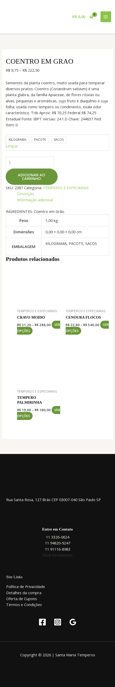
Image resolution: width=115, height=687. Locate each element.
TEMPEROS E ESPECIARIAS (66, 187)
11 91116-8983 (57, 549)
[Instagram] (58, 622)
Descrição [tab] (25, 193)
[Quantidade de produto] (30, 162)
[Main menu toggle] (106, 16)
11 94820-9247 (57, 542)
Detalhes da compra (23, 592)
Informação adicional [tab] (35, 199)
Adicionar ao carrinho (31, 176)
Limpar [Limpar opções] (12, 145)
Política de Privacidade (25, 586)
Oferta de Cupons (21, 598)
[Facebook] (42, 622)
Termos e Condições (24, 604)
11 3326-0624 (57, 537)
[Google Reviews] (73, 622)
